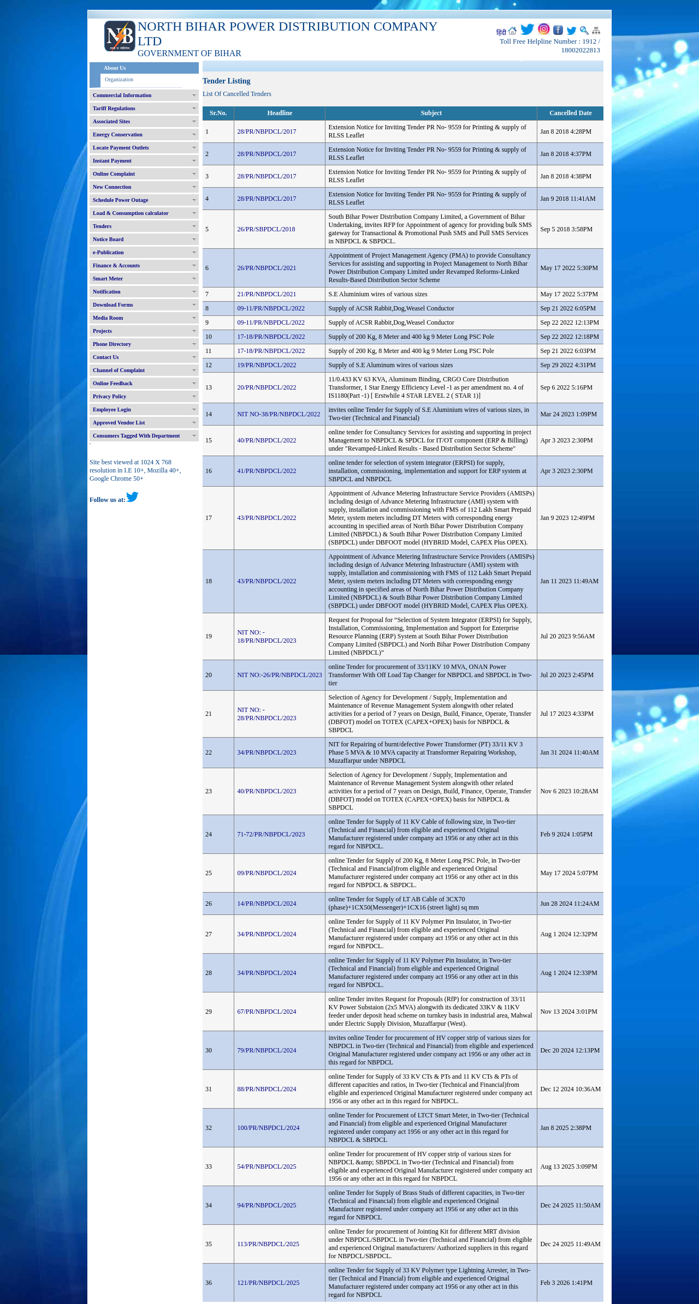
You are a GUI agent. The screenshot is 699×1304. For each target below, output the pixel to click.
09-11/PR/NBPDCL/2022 (271, 308)
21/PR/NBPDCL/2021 (266, 294)
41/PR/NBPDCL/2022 (266, 471)
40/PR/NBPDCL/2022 (266, 440)
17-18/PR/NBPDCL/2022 (271, 336)
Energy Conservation (118, 134)
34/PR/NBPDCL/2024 (266, 934)
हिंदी (501, 33)
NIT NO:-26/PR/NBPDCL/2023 (279, 675)
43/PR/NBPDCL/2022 (266, 518)
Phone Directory (112, 344)
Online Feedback (113, 383)
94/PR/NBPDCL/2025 (266, 1205)
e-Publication (108, 252)
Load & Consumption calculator (131, 213)
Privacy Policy (109, 396)
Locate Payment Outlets (121, 148)
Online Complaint (114, 174)
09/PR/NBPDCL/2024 (266, 873)
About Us (115, 68)
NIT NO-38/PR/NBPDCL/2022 (278, 414)
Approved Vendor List (119, 423)
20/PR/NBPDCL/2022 (266, 387)
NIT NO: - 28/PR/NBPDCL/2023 (266, 714)
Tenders (102, 226)
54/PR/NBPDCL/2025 (266, 1166)
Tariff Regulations (114, 108)
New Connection (112, 187)
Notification (107, 292)
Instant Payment (112, 161)
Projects (102, 331)
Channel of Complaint (119, 370)
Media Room (108, 318)
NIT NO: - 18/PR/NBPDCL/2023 (266, 636)
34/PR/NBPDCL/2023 (266, 752)
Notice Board (108, 239)
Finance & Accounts (116, 265)
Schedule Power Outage (120, 200)
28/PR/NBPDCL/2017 (266, 131)
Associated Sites (111, 121)
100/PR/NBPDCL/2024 (268, 1128)
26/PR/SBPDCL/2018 (266, 229)
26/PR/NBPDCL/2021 (266, 268)
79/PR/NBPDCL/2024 (266, 1050)
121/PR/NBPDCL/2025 (268, 1283)
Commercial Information (122, 95)
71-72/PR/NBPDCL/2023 (271, 834)
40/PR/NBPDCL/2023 (266, 791)
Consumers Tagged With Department (136, 436)
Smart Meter (108, 279)
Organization (119, 79)
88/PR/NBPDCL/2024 (266, 1089)
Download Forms (113, 305)
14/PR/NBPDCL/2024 (266, 903)
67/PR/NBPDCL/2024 (266, 1011)
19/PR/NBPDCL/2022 (266, 365)
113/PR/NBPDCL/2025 (268, 1244)
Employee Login (112, 409)
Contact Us (106, 357)
